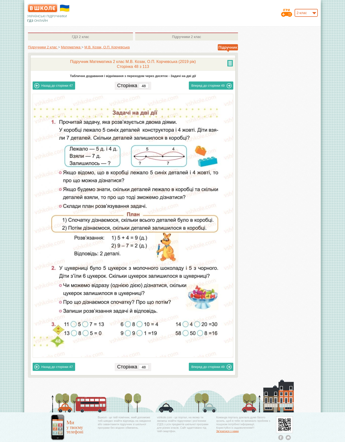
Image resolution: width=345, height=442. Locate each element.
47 (53, 85)
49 (211, 85)
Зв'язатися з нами (227, 431)
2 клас (80, 37)
